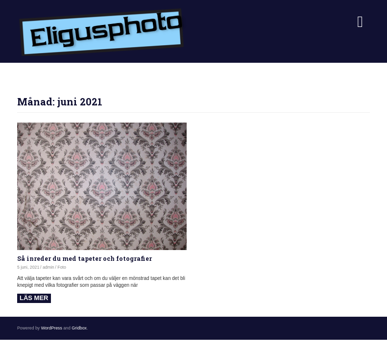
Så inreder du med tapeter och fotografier (84, 258)
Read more (34, 298)
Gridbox (79, 328)
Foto (61, 267)
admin (48, 267)
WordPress (51, 328)
